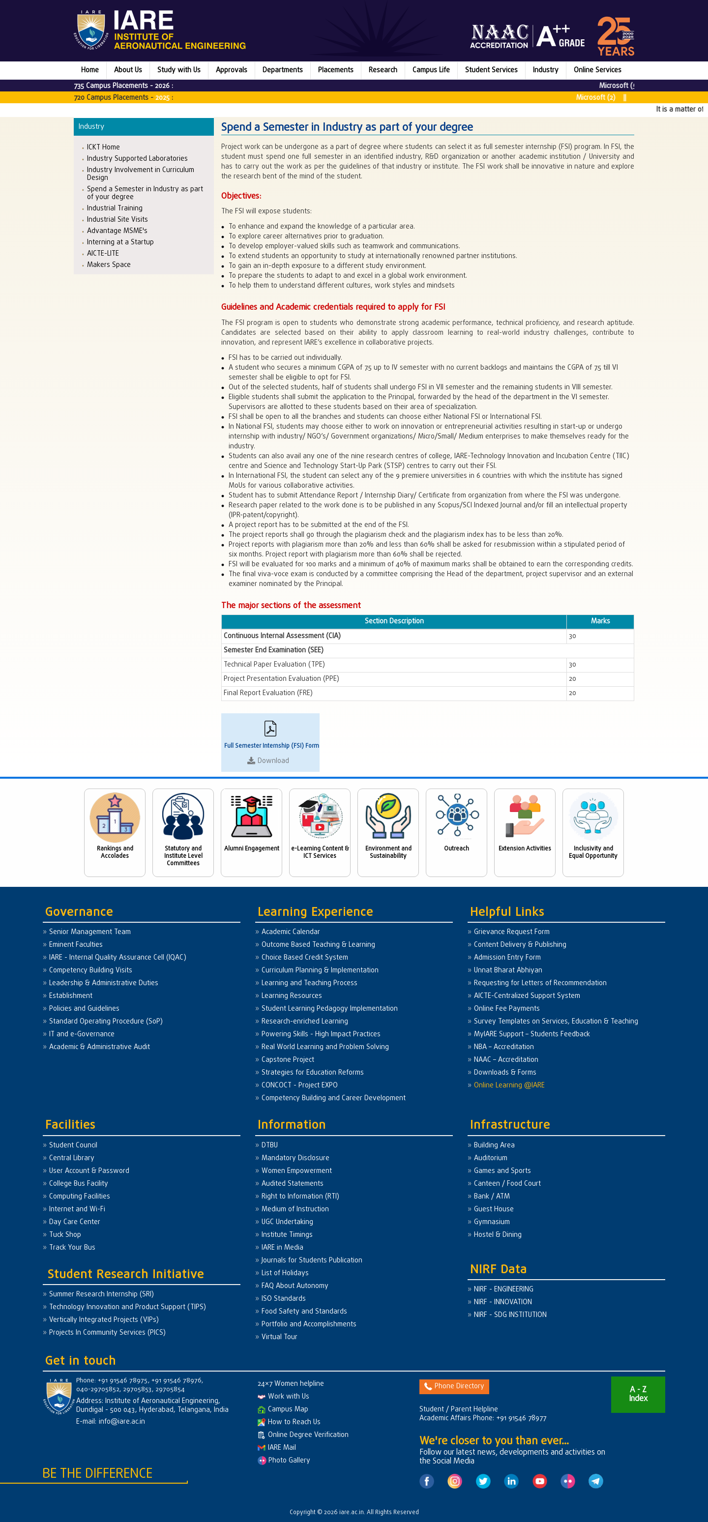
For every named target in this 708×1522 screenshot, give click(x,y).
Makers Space (109, 264)
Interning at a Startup (120, 242)
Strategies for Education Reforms (313, 1073)
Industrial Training (115, 208)
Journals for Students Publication (312, 1261)
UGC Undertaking (287, 1222)
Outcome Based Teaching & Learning (318, 945)
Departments (283, 70)
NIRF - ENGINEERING (503, 1290)
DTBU (270, 1146)
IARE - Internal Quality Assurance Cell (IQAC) (117, 958)
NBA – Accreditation (504, 1047)
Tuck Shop (65, 1235)
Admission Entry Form (507, 958)
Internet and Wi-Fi (77, 1209)
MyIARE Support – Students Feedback (532, 1034)
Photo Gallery (284, 1461)
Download (273, 761)
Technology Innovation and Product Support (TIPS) (127, 1307)
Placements (336, 70)
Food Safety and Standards (304, 1312)
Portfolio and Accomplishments (309, 1324)
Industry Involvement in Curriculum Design (140, 173)
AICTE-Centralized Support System (527, 996)
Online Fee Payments (507, 1009)
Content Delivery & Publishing (520, 945)
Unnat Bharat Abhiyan (508, 971)
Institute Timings (287, 1235)
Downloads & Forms (505, 1073)
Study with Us (179, 70)
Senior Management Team (90, 932)
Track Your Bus (72, 1248)
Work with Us (283, 1397)
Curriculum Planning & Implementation (320, 971)
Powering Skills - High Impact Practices (321, 1034)
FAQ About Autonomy (295, 1286)
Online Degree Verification (303, 1435)
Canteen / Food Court (507, 1184)
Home (90, 70)
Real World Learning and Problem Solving (325, 1047)
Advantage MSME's (117, 230)
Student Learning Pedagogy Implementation (330, 1009)
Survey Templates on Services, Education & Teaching (556, 1022)
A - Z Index (638, 1394)
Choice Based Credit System (305, 958)
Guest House (494, 1209)
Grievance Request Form (512, 932)
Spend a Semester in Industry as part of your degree (145, 193)
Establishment (70, 996)
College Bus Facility (78, 1184)
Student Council (73, 1146)
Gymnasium (492, 1222)
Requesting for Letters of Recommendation (540, 983)
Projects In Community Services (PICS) (107, 1333)
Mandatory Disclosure (295, 1158)
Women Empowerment (297, 1171)
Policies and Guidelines (84, 1009)
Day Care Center (74, 1222)
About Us (128, 70)
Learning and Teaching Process (309, 983)
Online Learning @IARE (509, 1086)
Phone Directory (454, 1386)
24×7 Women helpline (291, 1384)
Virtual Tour (279, 1337)
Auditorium (490, 1158)
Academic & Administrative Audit (99, 1047)
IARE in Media (282, 1248)
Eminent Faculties (76, 945)
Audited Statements (293, 1184)
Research (383, 70)
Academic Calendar (291, 932)
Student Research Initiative (126, 1275)
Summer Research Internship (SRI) (101, 1294)
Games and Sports (502, 1171)
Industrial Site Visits (117, 219)
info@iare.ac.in (122, 1422)
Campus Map (283, 1410)
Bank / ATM (492, 1197)
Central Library (71, 1158)
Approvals (231, 70)
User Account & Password (89, 1171)
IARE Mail (277, 1448)
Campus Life (431, 70)
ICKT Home (103, 147)
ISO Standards (284, 1299)
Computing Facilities (79, 1197)
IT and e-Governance (82, 1034)
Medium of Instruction (295, 1209)
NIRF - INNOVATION (503, 1302)
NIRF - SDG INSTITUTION (510, 1315)
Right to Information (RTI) (300, 1197)
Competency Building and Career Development (334, 1098)
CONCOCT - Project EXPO (300, 1086)
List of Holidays (285, 1273)
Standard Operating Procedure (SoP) (106, 1022)
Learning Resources (292, 996)
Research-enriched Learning (305, 1022)
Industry (546, 70)
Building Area (494, 1146)
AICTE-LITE (103, 253)
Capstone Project (288, 1060)
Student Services (491, 70)
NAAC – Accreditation (506, 1060)
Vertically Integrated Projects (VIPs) (104, 1320)
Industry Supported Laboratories (137, 158)
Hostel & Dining (498, 1235)
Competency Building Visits (90, 971)
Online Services (597, 70)
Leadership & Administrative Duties (103, 983)
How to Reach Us (289, 1422)
